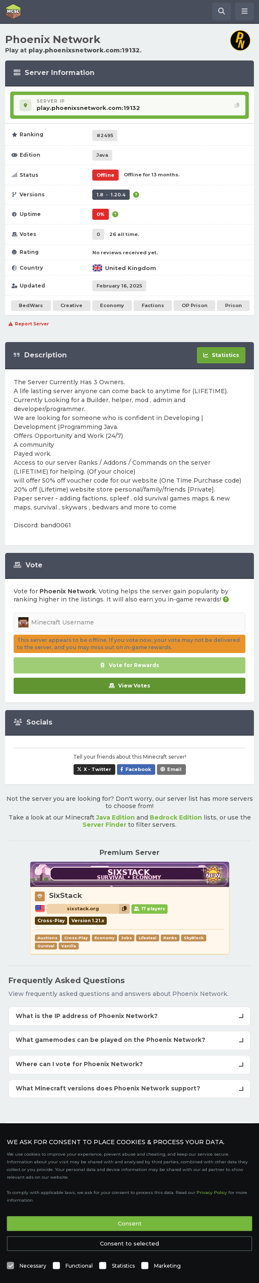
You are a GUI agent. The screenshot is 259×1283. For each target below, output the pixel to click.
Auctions (47, 937)
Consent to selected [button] (129, 1243)
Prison (233, 305)
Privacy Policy (211, 1192)
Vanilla (68, 946)
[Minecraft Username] (129, 622)
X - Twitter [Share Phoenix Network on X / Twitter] (97, 769)
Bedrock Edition (176, 817)
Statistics (123, 1266)
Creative (71, 305)
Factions (153, 305)
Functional (79, 1266)
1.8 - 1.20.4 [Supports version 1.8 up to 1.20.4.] (111, 195)
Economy (112, 305)
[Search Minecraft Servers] (221, 11)
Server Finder (104, 824)
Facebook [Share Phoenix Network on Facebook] (138, 769)
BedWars (31, 305)
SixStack (65, 895)
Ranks (170, 937)
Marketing (167, 1266)
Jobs (126, 937)
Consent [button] (130, 1223)
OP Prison (195, 305)
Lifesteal (148, 937)
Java (102, 155)
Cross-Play (76, 937)
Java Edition (115, 817)
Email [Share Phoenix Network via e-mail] (174, 769)
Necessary (33, 1266)
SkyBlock (194, 937)
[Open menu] (244, 11)
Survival (45, 946)
